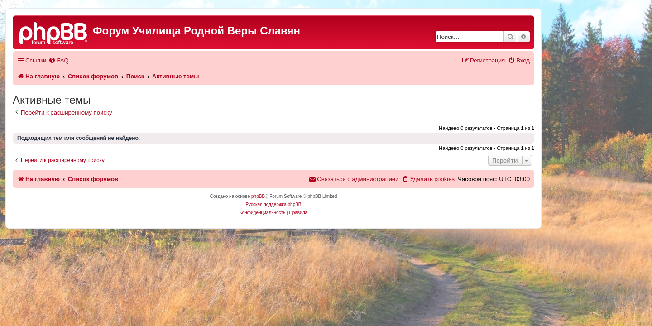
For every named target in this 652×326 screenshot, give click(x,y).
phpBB (310, 196)
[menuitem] (111, 60)
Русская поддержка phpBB (326, 204)
